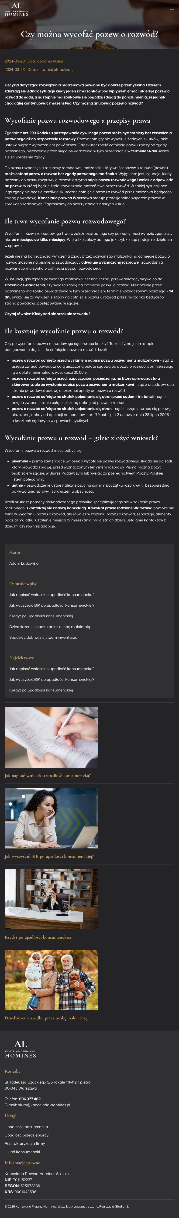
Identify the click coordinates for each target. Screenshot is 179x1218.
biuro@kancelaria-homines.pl (44, 1104)
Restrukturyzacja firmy (25, 1143)
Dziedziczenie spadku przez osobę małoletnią (49, 626)
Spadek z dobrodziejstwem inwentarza (43, 637)
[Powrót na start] (16, 9)
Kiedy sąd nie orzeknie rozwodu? (61, 313)
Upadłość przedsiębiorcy (26, 1135)
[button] (172, 9)
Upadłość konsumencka (26, 1126)
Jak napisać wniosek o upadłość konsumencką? (51, 594)
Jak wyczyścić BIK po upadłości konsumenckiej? (51, 605)
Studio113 (121, 1206)
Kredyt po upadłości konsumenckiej (41, 616)
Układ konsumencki (22, 1151)
